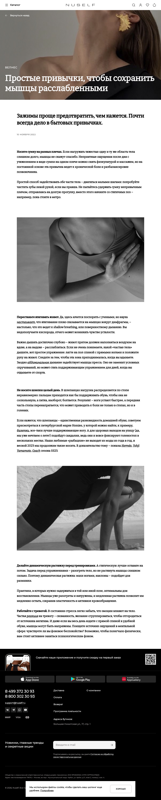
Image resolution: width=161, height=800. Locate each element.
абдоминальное (38, 362)
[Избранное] (147, 5)
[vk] (7, 709)
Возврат (58, 704)
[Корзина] (154, 5)
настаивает (26, 322)
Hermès (127, 445)
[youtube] (25, 709)
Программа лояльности (67, 711)
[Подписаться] (111, 745)
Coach (36, 450)
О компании (93, 690)
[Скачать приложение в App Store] (30, 679)
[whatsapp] (19, 709)
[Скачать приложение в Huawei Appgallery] (131, 679)
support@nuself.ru (15, 702)
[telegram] (13, 709)
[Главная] (80, 5)
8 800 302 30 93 (20, 696)
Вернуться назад (17, 15)
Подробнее (47, 790)
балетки (23, 430)
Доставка (58, 690)
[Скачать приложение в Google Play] (80, 679)
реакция (32, 616)
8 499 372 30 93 (19, 691)
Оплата (57, 697)
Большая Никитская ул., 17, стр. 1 (71, 724)
